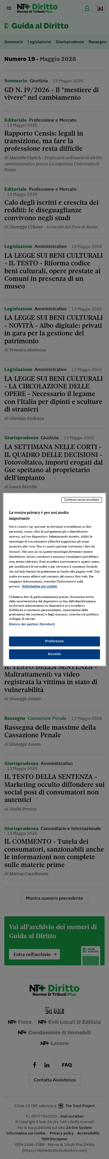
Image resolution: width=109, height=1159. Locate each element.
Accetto (54, 654)
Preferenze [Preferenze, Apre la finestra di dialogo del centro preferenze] (54, 641)
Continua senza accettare (81, 499)
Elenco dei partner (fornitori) (32, 624)
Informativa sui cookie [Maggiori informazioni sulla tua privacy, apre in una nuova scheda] (39, 586)
